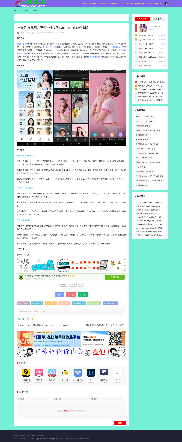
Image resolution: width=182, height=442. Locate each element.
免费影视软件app (143, 126)
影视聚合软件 (141, 130)
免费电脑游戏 (142, 185)
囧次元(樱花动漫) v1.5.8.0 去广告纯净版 (153, 35)
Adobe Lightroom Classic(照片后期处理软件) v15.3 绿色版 (158, 228)
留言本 (29, 435)
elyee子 (139, 121)
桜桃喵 (139, 149)
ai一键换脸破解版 (110, 303)
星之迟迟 (154, 144)
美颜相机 (153, 153)
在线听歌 (42, 435)
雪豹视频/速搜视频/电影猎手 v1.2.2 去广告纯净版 (104, 325)
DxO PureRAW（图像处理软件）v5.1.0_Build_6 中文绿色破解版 (44, 325)
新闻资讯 (93, 4)
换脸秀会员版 (116, 47)
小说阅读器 (141, 153)
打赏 (80, 285)
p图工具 (150, 121)
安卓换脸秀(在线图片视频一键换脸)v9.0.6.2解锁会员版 (45, 276)
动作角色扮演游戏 (156, 176)
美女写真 (150, 149)
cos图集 (140, 167)
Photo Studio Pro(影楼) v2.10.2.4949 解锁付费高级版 (156, 221)
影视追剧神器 (156, 162)
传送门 (16, 435)
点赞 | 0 (72, 285)
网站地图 (83, 439)
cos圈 (139, 117)
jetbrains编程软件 (142, 181)
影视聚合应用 (142, 162)
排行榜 (155, 4)
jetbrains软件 (157, 181)
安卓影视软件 (142, 135)
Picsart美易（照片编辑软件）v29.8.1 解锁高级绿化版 (156, 217)
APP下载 (35, 435)
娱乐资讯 (103, 4)
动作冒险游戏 (141, 176)
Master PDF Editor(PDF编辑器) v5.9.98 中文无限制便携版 (158, 231)
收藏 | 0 (63, 285)
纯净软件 (114, 4)
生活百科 (124, 4)
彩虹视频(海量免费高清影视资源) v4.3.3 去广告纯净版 (157, 206)
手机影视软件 (155, 130)
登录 (71, 411)
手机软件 (34, 11)
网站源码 (145, 4)
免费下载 (115, 277)
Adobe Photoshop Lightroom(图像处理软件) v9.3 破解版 (157, 203)
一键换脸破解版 (94, 303)
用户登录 (23, 435)
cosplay (149, 117)
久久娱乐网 (67, 439)
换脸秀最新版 (22, 44)
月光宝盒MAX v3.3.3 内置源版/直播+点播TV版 (156, 53)
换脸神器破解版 (79, 303)
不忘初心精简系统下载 (144, 158)
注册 (65, 411)
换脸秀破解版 (93, 57)
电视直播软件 (141, 144)
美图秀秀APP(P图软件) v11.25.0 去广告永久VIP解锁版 (158, 96)
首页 (85, 4)
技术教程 (135, 4)
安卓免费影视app (143, 139)
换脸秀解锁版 (51, 47)
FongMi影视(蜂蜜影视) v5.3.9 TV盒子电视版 (153, 224)
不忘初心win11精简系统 (145, 171)
